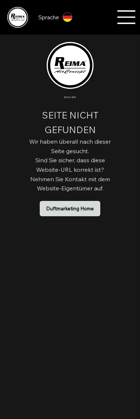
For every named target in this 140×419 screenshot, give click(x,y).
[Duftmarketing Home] (70, 208)
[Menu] (126, 17)
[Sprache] (58, 17)
